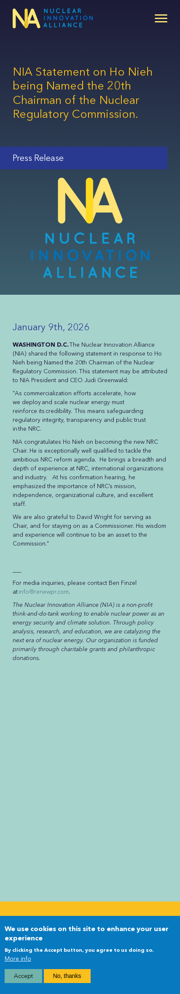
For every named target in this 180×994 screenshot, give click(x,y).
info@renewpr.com (44, 591)
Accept (23, 979)
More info (18, 962)
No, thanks (67, 979)
